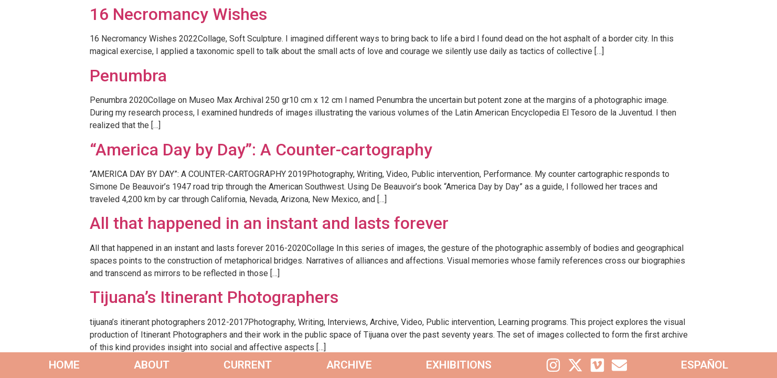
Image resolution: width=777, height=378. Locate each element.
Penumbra (128, 76)
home (64, 365)
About (151, 365)
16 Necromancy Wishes (178, 14)
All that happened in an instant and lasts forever (269, 223)
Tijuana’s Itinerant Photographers (214, 297)
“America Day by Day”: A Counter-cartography (261, 150)
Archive (349, 365)
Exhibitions (459, 365)
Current (247, 365)
